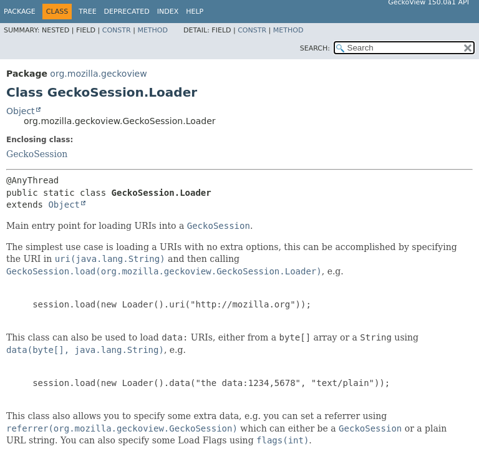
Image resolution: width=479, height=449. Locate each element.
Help (194, 11)
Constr (116, 30)
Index (167, 11)
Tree (87, 11)
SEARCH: (315, 48)
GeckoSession (36, 154)
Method (152, 30)
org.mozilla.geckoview (98, 74)
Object (20, 111)
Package (20, 11)
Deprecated (127, 11)
